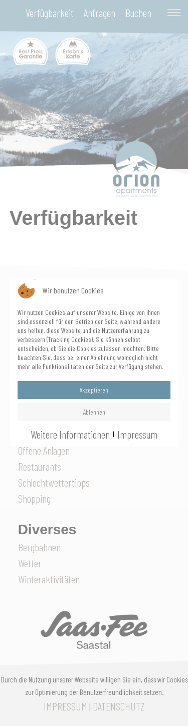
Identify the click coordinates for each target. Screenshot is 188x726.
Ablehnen (94, 412)
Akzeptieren (94, 390)
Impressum (137, 434)
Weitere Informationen (70, 434)
